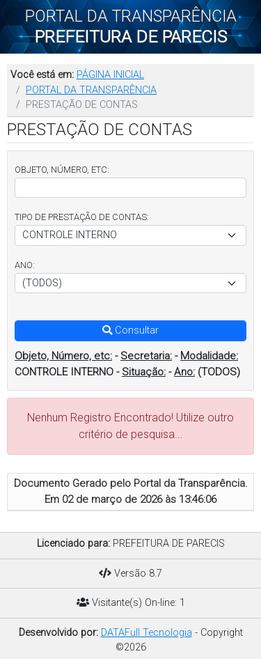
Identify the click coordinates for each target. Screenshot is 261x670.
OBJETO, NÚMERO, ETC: (62, 169)
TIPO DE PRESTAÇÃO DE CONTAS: (82, 217)
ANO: (25, 265)
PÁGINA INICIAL (110, 75)
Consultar (130, 330)
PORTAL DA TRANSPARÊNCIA (91, 90)
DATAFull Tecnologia (146, 633)
